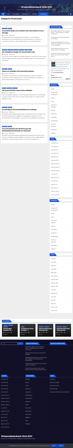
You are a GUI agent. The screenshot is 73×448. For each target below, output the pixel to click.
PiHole (52, 98)
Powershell (43, 14)
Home (8, 14)
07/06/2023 (6, 54)
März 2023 (53, 156)
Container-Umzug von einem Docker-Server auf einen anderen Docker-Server (60, 55)
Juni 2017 (53, 181)
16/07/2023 (25, 332)
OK (54, 445)
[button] (68, 14)
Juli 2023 (53, 143)
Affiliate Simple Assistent (62, 392)
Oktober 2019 (54, 170)
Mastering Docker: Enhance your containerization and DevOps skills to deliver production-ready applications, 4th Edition (60, 66)
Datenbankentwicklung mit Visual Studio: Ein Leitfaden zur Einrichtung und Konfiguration (60, 44)
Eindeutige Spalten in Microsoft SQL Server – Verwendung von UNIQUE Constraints (60, 32)
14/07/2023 (42, 332)
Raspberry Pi (26, 14)
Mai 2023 (53, 150)
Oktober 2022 (54, 163)
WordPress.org (53, 388)
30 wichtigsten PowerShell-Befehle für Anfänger (19, 109)
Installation (54, 117)
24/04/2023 (6, 133)
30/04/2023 (6, 73)
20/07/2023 (7, 332)
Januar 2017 (54, 194)
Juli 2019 (53, 174)
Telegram (53, 133)
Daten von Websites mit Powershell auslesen (18, 71)
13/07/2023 (60, 332)
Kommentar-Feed (54, 385)
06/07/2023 (6, 35)
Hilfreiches (4, 49)
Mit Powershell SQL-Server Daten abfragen (17, 90)
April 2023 (53, 153)
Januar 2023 (54, 160)
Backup (53, 110)
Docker (34, 14)
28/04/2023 (6, 92)
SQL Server (16, 14)
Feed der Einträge (54, 382)
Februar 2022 (54, 167)
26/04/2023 (6, 112)
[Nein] (71, 445)
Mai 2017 (53, 184)
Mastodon (53, 126)
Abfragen (53, 107)
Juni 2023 (53, 146)
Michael (12, 35)
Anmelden (52, 379)
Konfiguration (54, 94)
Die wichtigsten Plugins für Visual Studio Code (18, 52)
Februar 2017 (54, 191)
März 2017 (53, 188)
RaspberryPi (16, 49)
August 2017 (54, 177)
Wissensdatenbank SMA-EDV (36, 7)
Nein (61, 445)
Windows (10, 28)
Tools (26, 49)
